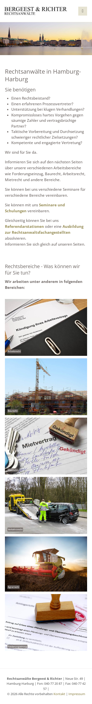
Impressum (76, 694)
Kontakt (59, 694)
